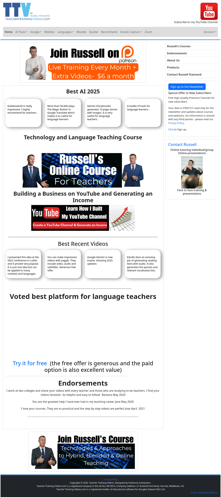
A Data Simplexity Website (204, 492)
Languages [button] (64, 32)
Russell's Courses (178, 46)
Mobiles (49, 32)
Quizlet (93, 32)
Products (173, 67)
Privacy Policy (176, 123)
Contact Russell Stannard (184, 74)
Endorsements (177, 53)
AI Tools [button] (20, 32)
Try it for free (30, 363)
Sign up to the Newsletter (187, 87)
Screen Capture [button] (130, 32)
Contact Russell (182, 144)
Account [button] (209, 32)
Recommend (109, 32)
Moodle (81, 32)
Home (9, 32)
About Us (173, 60)
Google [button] (35, 32)
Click (171, 129)
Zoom (148, 32)
